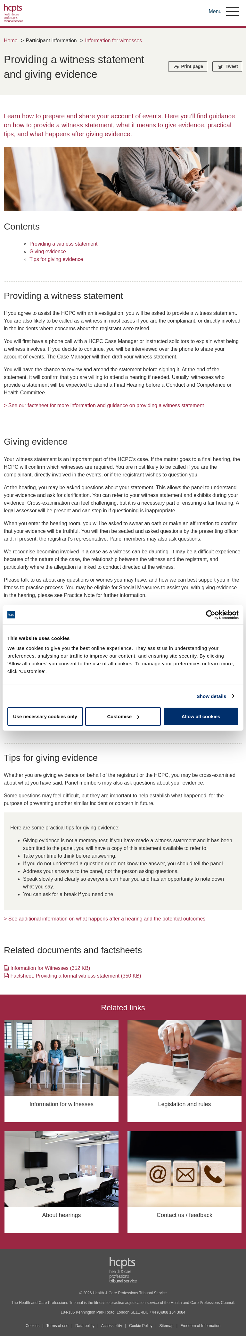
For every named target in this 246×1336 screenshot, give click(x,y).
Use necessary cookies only (45, 716)
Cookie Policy (140, 1325)
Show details (211, 696)
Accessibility (111, 1325)
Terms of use (57, 1325)
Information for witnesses (113, 40)
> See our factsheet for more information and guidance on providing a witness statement (104, 405)
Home (11, 40)
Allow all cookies (201, 716)
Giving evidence (47, 251)
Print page (187, 66)
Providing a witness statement (63, 244)
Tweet (227, 66)
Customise (123, 716)
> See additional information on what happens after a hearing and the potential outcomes (104, 918)
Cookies (32, 1325)
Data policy (84, 1325)
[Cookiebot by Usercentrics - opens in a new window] (211, 614)
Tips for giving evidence (56, 259)
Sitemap (167, 1325)
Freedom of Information (200, 1325)
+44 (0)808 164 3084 (167, 1312)
